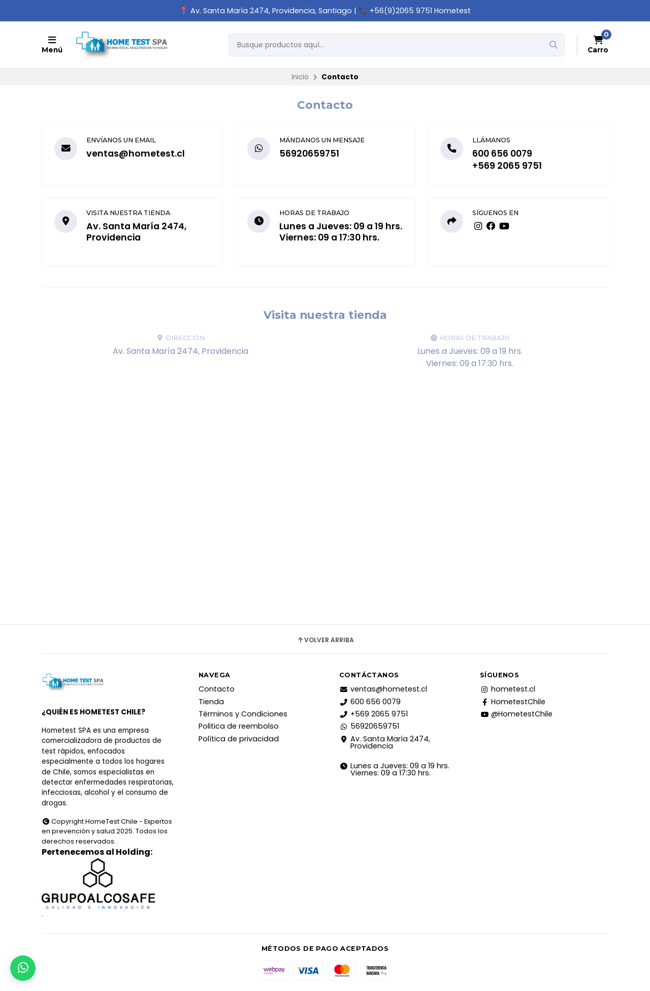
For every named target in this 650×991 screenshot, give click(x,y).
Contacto (217, 689)
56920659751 (309, 153)
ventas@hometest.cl (135, 153)
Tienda (211, 701)
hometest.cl (507, 689)
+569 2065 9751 (507, 166)
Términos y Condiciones (243, 713)
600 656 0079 (502, 153)
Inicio (300, 77)
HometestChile (512, 701)
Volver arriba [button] (325, 640)
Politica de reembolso (239, 726)
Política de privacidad (239, 738)
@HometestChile (516, 713)
